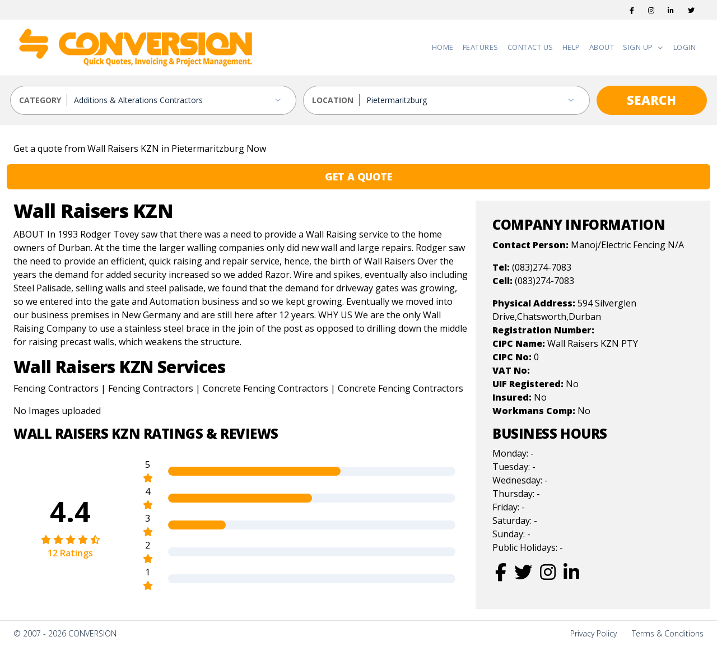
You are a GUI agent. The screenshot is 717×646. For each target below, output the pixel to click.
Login (684, 47)
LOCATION (332, 100)
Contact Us (530, 47)
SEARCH (651, 99)
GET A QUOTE (358, 176)
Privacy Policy (593, 633)
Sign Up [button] (639, 47)
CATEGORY (40, 100)
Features (481, 47)
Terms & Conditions (668, 633)
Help (571, 47)
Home (443, 47)
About (601, 47)
